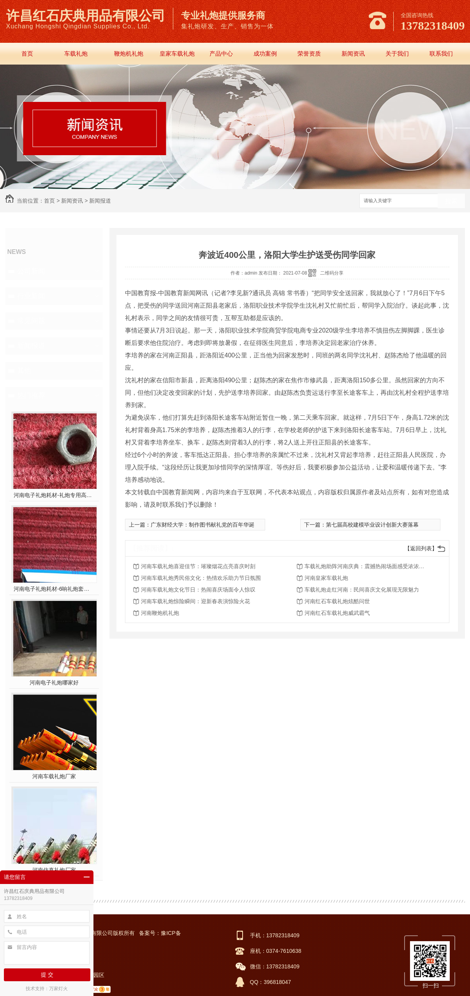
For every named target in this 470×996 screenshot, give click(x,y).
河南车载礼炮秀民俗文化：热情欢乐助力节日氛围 (201, 578)
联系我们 (441, 53)
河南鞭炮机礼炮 (160, 613)
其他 (24, 371)
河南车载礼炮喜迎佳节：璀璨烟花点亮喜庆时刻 (198, 566)
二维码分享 (331, 273)
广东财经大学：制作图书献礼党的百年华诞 (202, 525)
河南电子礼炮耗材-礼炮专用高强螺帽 (54, 495)
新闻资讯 (353, 53)
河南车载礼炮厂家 (54, 776)
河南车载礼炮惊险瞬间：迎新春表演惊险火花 (195, 601)
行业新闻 (31, 296)
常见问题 (31, 321)
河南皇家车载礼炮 (326, 578)
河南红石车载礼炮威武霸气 (337, 613)
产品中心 (221, 53)
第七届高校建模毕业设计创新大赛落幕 (372, 525)
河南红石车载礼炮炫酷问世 (337, 601)
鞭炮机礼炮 (128, 53)
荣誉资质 (309, 53)
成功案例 (265, 53)
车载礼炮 (76, 53)
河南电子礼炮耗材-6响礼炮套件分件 (54, 589)
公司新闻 (31, 271)
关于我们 (397, 53)
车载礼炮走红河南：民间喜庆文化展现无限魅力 (362, 589)
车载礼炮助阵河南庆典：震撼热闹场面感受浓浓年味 (367, 566)
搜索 (451, 201)
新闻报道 (100, 201)
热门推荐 (31, 395)
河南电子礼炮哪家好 (54, 682)
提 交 (47, 974)
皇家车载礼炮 (177, 53)
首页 (27, 53)
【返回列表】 (421, 548)
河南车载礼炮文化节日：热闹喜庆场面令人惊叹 (198, 589)
